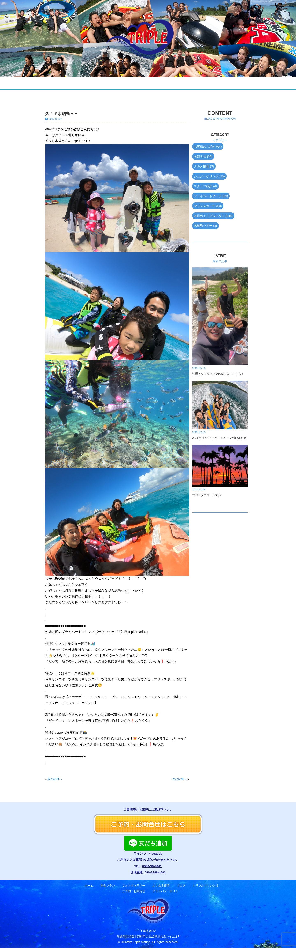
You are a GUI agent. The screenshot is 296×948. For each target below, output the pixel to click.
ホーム (42, 83)
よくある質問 (141, 83)
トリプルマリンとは (206, 885)
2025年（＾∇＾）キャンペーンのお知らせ (219, 437)
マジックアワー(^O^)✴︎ (207, 495)
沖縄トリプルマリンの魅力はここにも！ (218, 373)
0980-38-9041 (152, 866)
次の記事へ (179, 779)
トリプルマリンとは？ (203, 83)
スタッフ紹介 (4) (205, 186)
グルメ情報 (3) (204, 166)
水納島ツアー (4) (205, 225)
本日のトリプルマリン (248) (213, 215)
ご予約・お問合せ (246, 83)
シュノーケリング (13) (209, 176)
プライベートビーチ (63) (211, 196)
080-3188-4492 (155, 872)
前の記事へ (55, 779)
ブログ (169, 83)
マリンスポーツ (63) (208, 206)
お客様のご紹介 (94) (208, 146)
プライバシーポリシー (166, 891)
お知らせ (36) (203, 156)
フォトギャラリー (104, 83)
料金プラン (69, 83)
